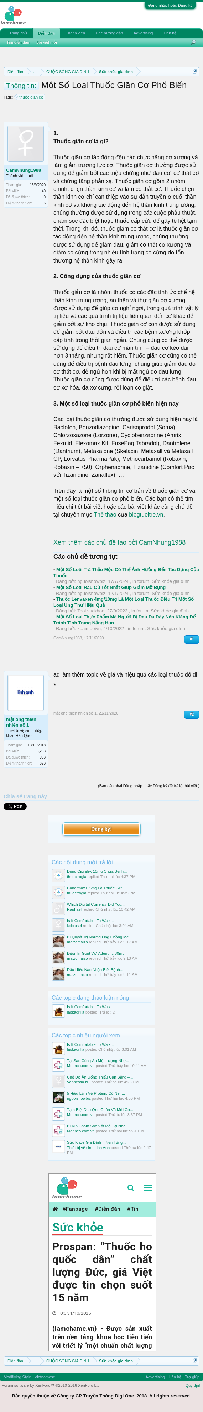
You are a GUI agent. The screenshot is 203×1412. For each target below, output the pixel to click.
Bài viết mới (46, 42)
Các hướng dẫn (109, 33)
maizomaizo (77, 942)
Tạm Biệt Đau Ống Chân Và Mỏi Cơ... (100, 1110)
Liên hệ (169, 33)
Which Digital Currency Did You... (96, 904)
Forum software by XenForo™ (51, 1385)
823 (43, 763)
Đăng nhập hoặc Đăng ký (170, 5)
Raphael (74, 909)
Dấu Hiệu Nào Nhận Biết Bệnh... (95, 969)
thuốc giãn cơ (30, 97)
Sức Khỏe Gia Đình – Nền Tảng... (96, 1142)
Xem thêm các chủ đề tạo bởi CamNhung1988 (119, 542)
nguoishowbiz (91, 581)
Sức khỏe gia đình (171, 581)
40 (44, 191)
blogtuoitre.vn (146, 515)
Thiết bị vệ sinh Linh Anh (88, 1148)
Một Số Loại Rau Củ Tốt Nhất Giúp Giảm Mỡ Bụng (111, 587)
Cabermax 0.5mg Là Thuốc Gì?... (96, 888)
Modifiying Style (17, 1377)
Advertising (143, 33)
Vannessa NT (78, 1082)
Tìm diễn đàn (17, 42)
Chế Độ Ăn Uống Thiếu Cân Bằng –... (100, 1077)
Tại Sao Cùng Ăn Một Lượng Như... (98, 1061)
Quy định (193, 1385)
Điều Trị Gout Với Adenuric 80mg (96, 953)
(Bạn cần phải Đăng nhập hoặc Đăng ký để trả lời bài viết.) (148, 786)
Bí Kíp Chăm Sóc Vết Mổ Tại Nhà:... (98, 1126)
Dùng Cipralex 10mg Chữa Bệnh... (97, 871)
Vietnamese (45, 1377)
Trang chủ (18, 33)
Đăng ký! (101, 829)
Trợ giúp (192, 1377)
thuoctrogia (76, 877)
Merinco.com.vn (81, 1066)
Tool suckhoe (90, 610)
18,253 (40, 751)
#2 (192, 714)
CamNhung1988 (23, 170)
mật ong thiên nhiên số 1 (21, 722)
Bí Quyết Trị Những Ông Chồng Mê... (99, 937)
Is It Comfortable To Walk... (90, 921)
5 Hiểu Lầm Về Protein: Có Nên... (96, 1093)
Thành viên (75, 33)
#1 (192, 639)
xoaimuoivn (89, 628)
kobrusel (74, 925)
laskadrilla (75, 1012)
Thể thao (105, 515)
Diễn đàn (46, 33)
